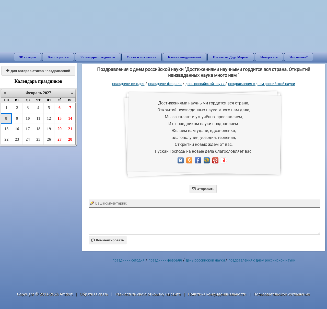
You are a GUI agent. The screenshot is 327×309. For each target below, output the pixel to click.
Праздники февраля (165, 84)
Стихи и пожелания (141, 57)
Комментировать (107, 240)
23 (17, 139)
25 (38, 139)
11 (38, 118)
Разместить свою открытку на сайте (148, 294)
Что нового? (298, 57)
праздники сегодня (128, 84)
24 (28, 139)
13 (59, 118)
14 (70, 118)
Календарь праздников (97, 57)
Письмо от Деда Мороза (231, 57)
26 (49, 139)
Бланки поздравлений (184, 57)
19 (49, 129)
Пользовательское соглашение (281, 294)
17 (28, 129)
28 (70, 139)
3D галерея (27, 57)
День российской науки (205, 84)
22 (6, 139)
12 (49, 118)
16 (17, 129)
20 (59, 129)
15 (6, 129)
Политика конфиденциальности (217, 294)
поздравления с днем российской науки (261, 84)
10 (28, 118)
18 (38, 129)
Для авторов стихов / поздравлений (38, 71)
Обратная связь (94, 294)
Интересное (269, 57)
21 (70, 129)
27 (59, 139)
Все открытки (58, 57)
